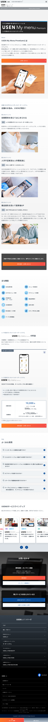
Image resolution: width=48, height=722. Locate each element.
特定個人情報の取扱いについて (25, 707)
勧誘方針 (33, 707)
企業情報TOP (5, 680)
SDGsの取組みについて (24, 710)
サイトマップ (10, 710)
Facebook (42, 675)
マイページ (9, 696)
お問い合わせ (24, 61)
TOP (4, 625)
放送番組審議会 (16, 710)
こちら (7, 420)
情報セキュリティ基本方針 (40, 707)
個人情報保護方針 (5, 707)
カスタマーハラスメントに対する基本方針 (36, 710)
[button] (21, 547)
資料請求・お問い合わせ (24, 264)
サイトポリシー (4, 710)
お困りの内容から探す (24, 605)
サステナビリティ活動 (24, 709)
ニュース (4, 688)
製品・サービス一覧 (7, 684)
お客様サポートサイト (7, 692)
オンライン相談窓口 (24, 583)
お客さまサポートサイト (24, 600)
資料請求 (24, 578)
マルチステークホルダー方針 (23, 712)
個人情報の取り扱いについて (14, 707)
